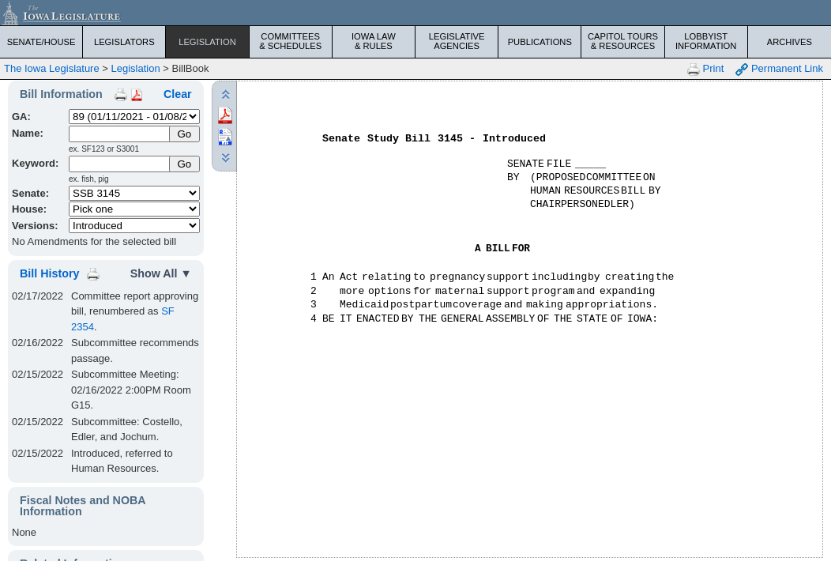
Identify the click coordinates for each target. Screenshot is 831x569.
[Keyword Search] (120, 164)
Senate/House (41, 42)
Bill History (49, 273)
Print (705, 69)
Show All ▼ (161, 273)
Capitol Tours (622, 41)
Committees (291, 41)
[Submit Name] (184, 134)
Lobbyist (706, 41)
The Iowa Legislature (52, 68)
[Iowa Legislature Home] (415, 12)
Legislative (457, 41)
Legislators (124, 42)
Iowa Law (374, 41)
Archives (789, 42)
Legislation (207, 42)
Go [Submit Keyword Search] (184, 164)
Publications (540, 42)
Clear (178, 94)
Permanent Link (779, 69)
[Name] (120, 134)
